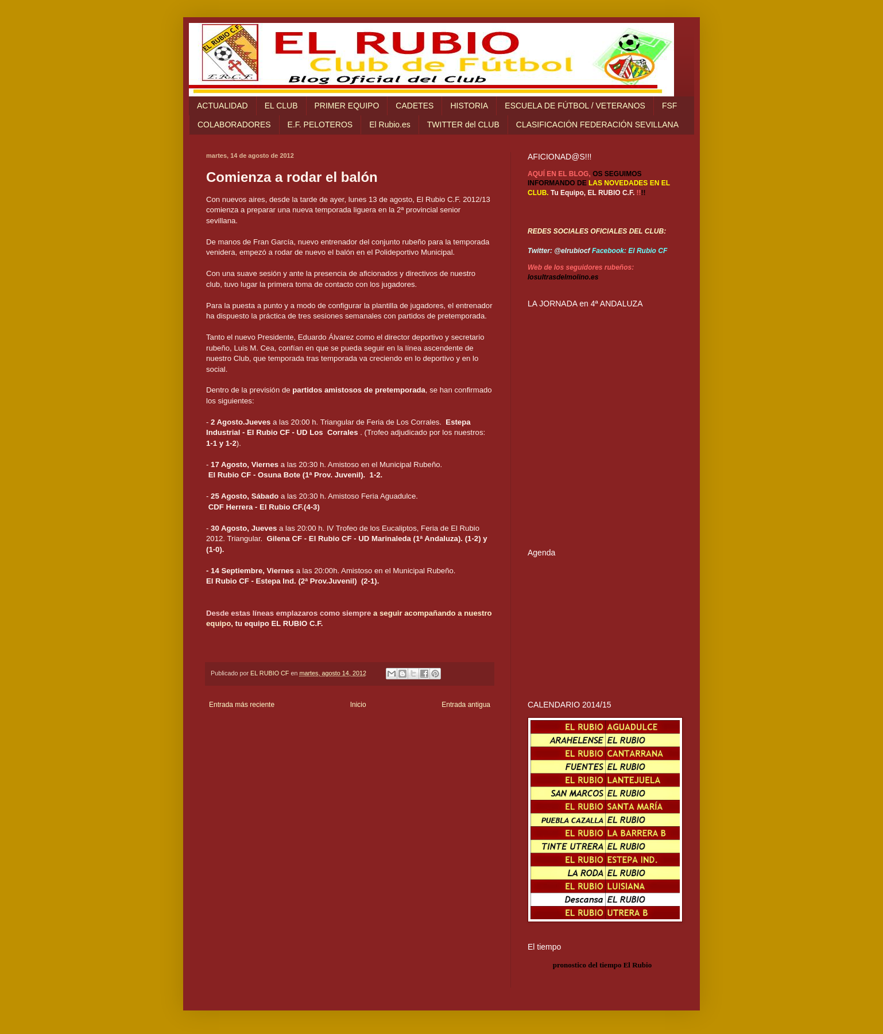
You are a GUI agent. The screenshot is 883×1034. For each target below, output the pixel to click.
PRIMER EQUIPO (347, 105)
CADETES (414, 105)
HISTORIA (469, 105)
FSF (669, 105)
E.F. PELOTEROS (320, 124)
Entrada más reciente (241, 705)
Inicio (358, 705)
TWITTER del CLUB (463, 124)
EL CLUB (281, 105)
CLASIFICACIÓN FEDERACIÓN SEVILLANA (597, 124)
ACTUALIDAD (222, 105)
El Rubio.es (389, 124)
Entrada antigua (465, 705)
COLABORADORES (234, 124)
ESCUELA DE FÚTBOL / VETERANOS (575, 105)
